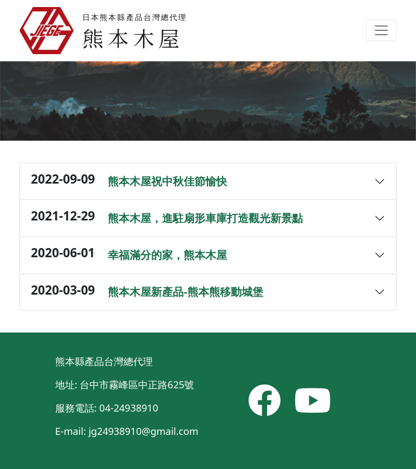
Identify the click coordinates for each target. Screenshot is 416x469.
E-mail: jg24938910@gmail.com (126, 431)
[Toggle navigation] (381, 30)
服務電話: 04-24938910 (106, 407)
